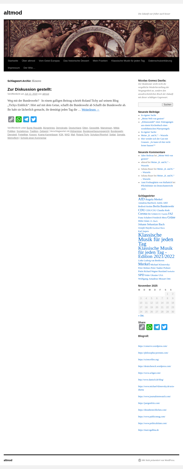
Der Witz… (29, 67)
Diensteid (12, 134)
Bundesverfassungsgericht (96, 131)
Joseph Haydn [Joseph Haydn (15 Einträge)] (145, 227)
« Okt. (141, 315)
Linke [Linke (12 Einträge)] (140, 260)
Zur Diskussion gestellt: (29, 89)
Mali (73, 134)
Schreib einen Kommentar (33, 138)
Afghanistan (76, 131)
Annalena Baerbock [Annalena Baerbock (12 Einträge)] (147, 203)
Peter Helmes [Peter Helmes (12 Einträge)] (144, 268)
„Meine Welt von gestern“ (153, 118)
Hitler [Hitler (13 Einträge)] (141, 221)
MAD (67, 134)
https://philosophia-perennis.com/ (153, 353)
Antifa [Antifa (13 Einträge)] (159, 203)
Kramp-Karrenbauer (48, 134)
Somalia (121, 134)
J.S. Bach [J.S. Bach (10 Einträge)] (154, 221)
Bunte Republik (34, 128)
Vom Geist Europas (49, 60)
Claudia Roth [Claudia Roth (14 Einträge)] (163, 210)
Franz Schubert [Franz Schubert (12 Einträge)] (145, 217)
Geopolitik (94, 128)
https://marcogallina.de (148, 430)
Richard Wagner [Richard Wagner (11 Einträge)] (151, 271)
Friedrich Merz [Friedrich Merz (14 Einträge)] (159, 217)
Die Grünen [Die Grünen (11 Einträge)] (153, 214)
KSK (61, 134)
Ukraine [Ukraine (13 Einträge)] (154, 275)
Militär (116, 128)
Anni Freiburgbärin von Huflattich (156, 182)
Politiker (11, 131)
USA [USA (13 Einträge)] (161, 275)
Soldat (112, 134)
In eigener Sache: (149, 132)
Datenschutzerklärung (160, 60)
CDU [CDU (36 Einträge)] (141, 210)
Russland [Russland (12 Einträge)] (163, 271)
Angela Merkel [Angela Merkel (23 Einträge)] (153, 199)
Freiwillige (23, 134)
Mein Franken (100, 60)
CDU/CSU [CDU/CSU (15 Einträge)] (151, 210)
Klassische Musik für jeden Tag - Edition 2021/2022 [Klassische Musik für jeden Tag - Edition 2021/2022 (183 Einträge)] (156, 252)
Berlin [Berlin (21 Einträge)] (156, 206)
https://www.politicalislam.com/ (152, 423)
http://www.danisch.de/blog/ (151, 379)
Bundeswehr (117, 131)
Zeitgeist (44, 131)
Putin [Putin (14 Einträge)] (140, 271)
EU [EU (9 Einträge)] (159, 214)
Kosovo (33, 134)
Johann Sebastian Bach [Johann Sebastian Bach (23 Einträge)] (151, 224)
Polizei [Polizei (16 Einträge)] (166, 267)
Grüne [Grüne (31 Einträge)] (171, 217)
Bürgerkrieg (49, 128)
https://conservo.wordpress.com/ (152, 346)
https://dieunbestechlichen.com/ (152, 410)
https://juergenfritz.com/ (149, 403)
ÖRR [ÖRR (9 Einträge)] (169, 279)
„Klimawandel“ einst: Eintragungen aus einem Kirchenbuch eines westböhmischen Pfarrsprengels (157, 125)
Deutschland (75, 128)
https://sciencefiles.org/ (148, 359)
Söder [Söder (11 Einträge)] (147, 275)
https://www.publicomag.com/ (151, 416)
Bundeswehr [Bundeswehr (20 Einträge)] (167, 206)
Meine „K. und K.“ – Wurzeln (154, 135)
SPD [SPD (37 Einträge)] (141, 275)
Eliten (85, 128)
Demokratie (61, 128)
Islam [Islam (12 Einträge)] (146, 221)
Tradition (34, 131)
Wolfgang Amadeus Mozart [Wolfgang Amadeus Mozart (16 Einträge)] (152, 278)
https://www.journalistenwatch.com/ (154, 396)
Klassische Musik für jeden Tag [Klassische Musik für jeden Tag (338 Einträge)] (155, 239)
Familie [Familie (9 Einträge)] (165, 214)
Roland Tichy (82, 134)
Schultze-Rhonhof (99, 134)
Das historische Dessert (76, 60)
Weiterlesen (90, 109)
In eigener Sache (148, 115)
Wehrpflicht (13, 138)
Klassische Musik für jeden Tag (128, 60)
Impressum (14, 67)
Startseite (13, 60)
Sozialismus (23, 131)
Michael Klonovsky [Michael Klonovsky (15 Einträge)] (160, 264)
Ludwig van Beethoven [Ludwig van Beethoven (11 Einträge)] (154, 260)
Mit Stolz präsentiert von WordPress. (158, 460)
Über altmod (28, 60)
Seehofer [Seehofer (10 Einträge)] (171, 271)
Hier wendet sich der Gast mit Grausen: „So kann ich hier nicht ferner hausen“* (155, 142)
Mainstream (106, 128)
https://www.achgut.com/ (149, 373)
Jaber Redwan (147, 155)
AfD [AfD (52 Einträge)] (141, 199)
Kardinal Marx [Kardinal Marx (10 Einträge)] (159, 228)
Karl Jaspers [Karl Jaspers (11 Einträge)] (143, 231)
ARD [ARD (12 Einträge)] (165, 203)
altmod (13, 13)
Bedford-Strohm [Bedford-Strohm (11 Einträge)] (145, 206)
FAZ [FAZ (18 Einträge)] (170, 213)
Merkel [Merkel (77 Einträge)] (144, 264)
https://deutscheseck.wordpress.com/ (154, 366)
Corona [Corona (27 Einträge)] (142, 213)
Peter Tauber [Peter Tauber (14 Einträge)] (157, 268)
